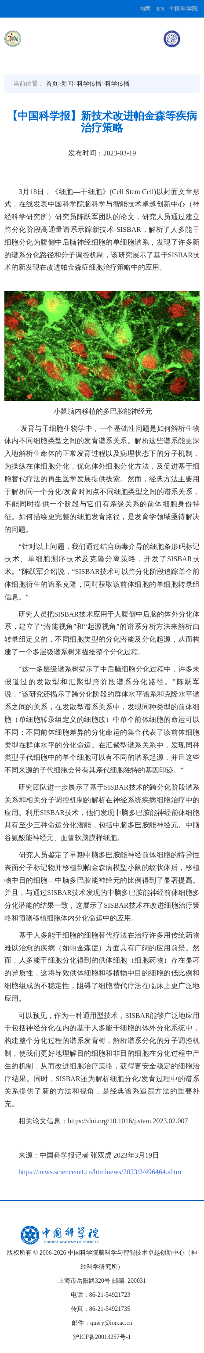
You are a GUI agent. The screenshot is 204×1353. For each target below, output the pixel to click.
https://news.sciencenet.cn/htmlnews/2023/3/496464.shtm (99, 1172)
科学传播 (89, 83)
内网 (145, 8)
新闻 (67, 83)
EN (160, 8)
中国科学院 (183, 8)
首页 (52, 83)
